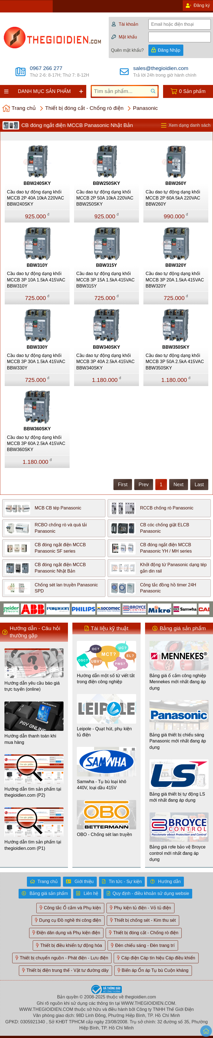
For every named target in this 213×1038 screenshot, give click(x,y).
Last (199, 484)
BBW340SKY (106, 347)
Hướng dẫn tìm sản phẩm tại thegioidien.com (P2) (32, 792)
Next (179, 484)
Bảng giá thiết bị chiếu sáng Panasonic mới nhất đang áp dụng (177, 741)
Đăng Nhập (169, 50)
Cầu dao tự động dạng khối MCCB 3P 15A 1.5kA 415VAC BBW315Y (105, 279)
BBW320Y (175, 265)
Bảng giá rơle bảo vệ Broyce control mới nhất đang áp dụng (177, 853)
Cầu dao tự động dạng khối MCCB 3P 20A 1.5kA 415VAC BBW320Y (175, 279)
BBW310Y (37, 265)
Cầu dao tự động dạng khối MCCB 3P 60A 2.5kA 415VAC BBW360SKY (36, 443)
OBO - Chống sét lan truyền (104, 834)
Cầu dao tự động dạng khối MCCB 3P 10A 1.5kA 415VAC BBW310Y (36, 279)
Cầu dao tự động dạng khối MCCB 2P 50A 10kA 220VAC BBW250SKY (104, 198)
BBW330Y (37, 347)
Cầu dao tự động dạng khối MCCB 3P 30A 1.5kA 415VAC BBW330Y (36, 361)
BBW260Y (175, 183)
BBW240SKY (37, 183)
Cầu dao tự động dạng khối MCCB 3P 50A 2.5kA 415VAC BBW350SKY (175, 361)
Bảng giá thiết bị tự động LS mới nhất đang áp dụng (177, 797)
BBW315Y (106, 265)
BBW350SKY (175, 347)
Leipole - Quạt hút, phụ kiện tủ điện (104, 731)
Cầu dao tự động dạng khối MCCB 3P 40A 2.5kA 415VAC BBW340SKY (105, 361)
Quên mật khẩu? (127, 50)
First (122, 484)
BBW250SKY (106, 183)
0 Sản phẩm (192, 91)
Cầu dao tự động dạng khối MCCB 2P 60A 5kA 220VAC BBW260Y (173, 198)
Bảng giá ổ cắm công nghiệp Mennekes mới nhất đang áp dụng (177, 681)
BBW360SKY (37, 428)
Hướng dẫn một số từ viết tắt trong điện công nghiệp (106, 678)
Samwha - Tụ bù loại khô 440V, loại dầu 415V (101, 784)
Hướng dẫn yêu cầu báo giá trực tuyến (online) (32, 686)
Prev (144, 484)
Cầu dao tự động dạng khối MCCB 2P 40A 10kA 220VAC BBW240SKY (35, 198)
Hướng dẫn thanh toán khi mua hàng (30, 739)
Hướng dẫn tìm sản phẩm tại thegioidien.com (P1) (32, 845)
